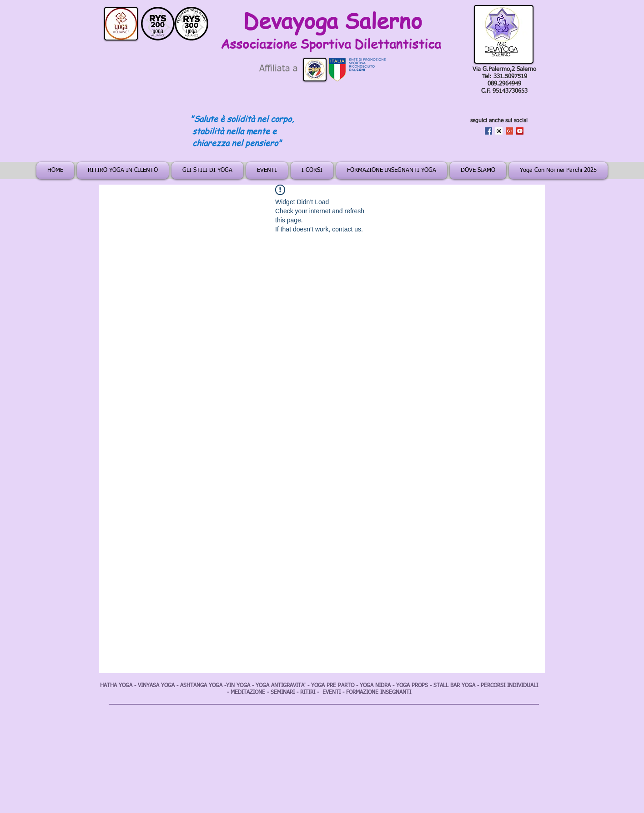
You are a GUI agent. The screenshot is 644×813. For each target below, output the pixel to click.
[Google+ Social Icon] (509, 131)
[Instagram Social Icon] (499, 131)
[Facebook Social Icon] (488, 131)
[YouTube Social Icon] (519, 131)
